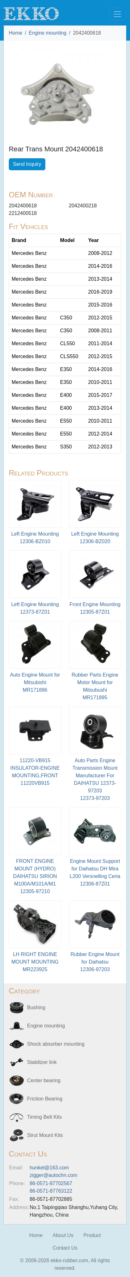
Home (15, 33)
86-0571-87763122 (51, 1191)
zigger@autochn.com (53, 1175)
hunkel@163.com (49, 1167)
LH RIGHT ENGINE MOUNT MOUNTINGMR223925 (35, 962)
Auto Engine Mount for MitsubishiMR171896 (35, 682)
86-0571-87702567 (51, 1183)
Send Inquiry (27, 164)
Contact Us (65, 1248)
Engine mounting (47, 33)
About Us (63, 1235)
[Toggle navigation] (117, 14)
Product (92, 1235)
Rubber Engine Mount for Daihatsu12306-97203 (95, 962)
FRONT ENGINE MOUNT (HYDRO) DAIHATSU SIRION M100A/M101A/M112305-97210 (35, 876)
